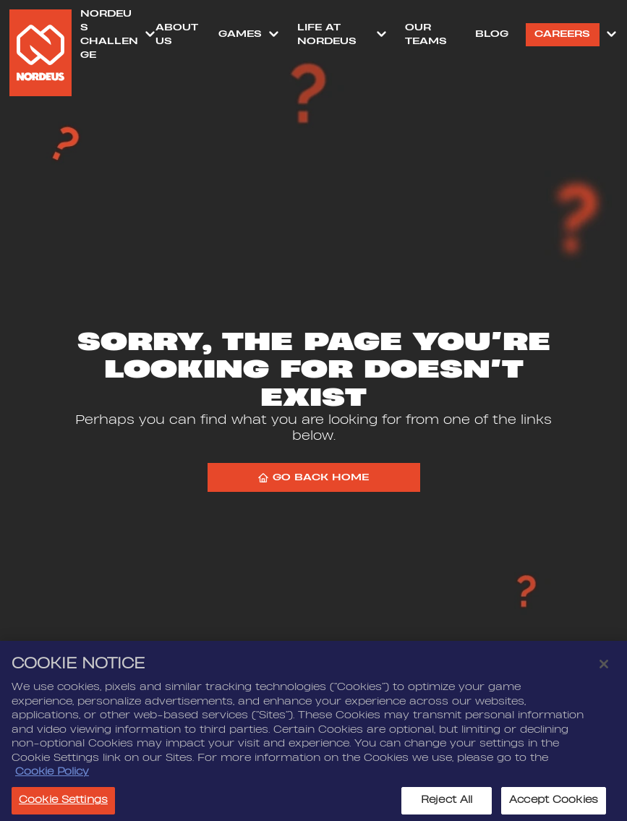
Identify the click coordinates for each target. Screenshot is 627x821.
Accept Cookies (553, 804)
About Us (176, 34)
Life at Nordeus (327, 34)
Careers (562, 34)
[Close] (604, 668)
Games (240, 34)
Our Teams (426, 34)
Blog (491, 34)
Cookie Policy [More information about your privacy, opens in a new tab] (52, 775)
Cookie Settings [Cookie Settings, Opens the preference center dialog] (63, 804)
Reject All (446, 804)
